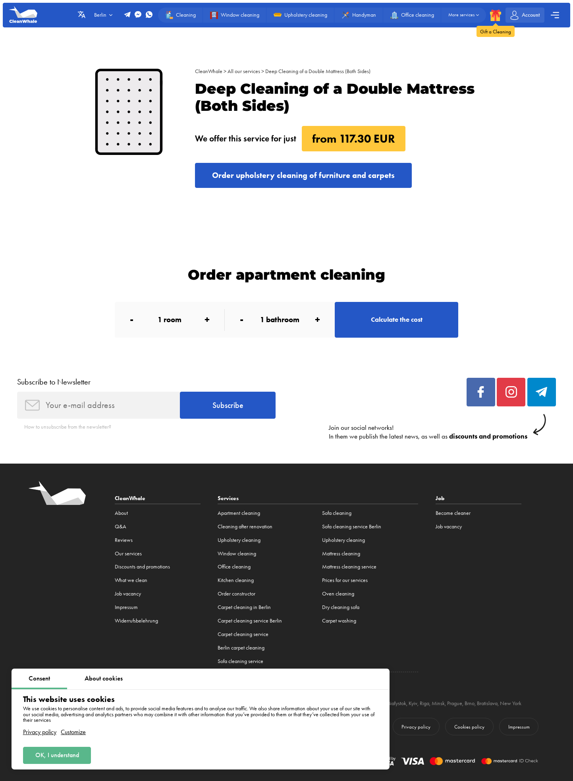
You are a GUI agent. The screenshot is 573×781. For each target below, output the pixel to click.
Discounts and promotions (142, 566)
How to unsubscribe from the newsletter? (67, 426)
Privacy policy (39, 732)
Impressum (126, 607)
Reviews (124, 540)
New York (510, 703)
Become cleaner (453, 513)
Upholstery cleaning (239, 540)
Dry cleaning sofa (340, 607)
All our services (244, 71)
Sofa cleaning (336, 513)
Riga (424, 703)
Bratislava (487, 703)
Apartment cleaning (239, 513)
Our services (128, 553)
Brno (470, 703)
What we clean (131, 580)
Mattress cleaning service (349, 566)
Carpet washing (339, 620)
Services (228, 498)
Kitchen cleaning (236, 580)
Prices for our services (345, 580)
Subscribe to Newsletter (54, 382)
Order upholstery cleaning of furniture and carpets (303, 175)
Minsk (438, 703)
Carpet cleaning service (243, 634)
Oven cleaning (338, 593)
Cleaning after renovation (245, 526)
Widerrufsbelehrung (136, 620)
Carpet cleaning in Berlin (244, 607)
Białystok (397, 703)
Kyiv (413, 703)
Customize (73, 732)
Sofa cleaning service (240, 661)
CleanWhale (208, 71)
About (121, 513)
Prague (454, 703)
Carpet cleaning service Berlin (250, 620)
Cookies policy (469, 727)
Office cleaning (234, 566)
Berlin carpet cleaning (241, 647)
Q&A (120, 526)
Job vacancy (128, 593)
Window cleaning (237, 553)
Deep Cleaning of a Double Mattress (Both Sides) (317, 71)
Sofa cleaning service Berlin (351, 526)
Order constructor (236, 593)
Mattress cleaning (341, 553)
